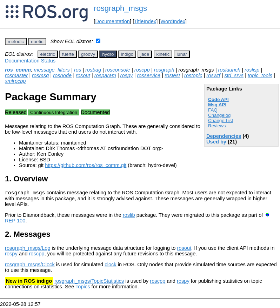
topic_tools (260, 75)
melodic (16, 41)
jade (144, 54)
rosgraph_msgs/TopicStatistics (89, 282)
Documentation (112, 21)
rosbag (93, 70)
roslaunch (229, 70)
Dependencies (223, 136)
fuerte (68, 54)
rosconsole (117, 70)
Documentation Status (30, 60)
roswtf (213, 75)
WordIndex (172, 21)
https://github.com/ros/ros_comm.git (85, 165)
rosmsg (40, 75)
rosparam (105, 75)
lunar (181, 54)
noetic (37, 41)
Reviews (217, 125)
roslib (129, 216)
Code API (218, 99)
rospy (126, 75)
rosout (83, 75)
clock (110, 265)
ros (77, 70)
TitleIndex (145, 21)
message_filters (52, 70)
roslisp (252, 70)
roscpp (142, 70)
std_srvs (234, 75)
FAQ (213, 110)
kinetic (163, 54)
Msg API (217, 104)
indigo (127, 54)
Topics (82, 287)
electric (47, 54)
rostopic (193, 75)
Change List (220, 120)
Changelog (219, 115)
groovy (88, 54)
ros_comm (18, 70)
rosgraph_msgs (120, 8)
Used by (216, 142)
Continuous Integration (53, 112)
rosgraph (164, 70)
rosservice (148, 75)
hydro (108, 54)
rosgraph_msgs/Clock (30, 265)
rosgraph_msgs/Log (28, 249)
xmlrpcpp (15, 81)
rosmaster (16, 75)
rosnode (62, 75)
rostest (172, 75)
